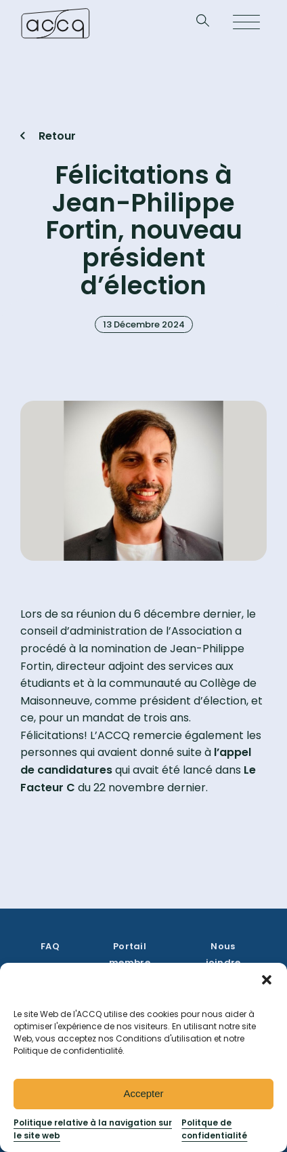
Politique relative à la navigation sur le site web (93, 1129)
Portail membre (129, 954)
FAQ (50, 946)
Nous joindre (223, 954)
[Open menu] (246, 23)
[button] (266, 980)
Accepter (143, 1093)
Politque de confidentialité (214, 1129)
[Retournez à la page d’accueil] (55, 23)
